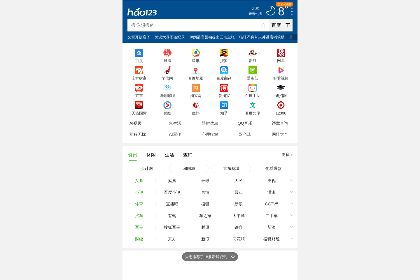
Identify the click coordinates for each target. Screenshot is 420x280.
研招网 (281, 96)
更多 (285, 154)
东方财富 (139, 78)
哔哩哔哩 (167, 96)
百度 (139, 61)
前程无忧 (138, 134)
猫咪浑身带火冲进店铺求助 (262, 37)
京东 (139, 96)
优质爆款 (273, 168)
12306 (281, 113)
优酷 (167, 113)
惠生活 (175, 123)
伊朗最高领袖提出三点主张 (212, 37)
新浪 (252, 61)
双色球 (245, 134)
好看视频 (280, 78)
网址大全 (280, 134)
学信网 (167, 78)
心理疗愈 (210, 134)
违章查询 (280, 123)
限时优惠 (210, 123)
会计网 (147, 168)
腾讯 (196, 61)
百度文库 (252, 113)
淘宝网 (196, 96)
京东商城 (231, 168)
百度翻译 (224, 78)
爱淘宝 (224, 96)
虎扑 (196, 113)
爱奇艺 (252, 78)
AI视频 (135, 123)
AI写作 (175, 134)
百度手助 (252, 96)
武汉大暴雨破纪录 (170, 37)
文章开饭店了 (138, 37)
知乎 (224, 113)
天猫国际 (139, 113)
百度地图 (195, 78)
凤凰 (167, 61)
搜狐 (224, 61)
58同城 (189, 168)
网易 (281, 61)
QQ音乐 (245, 123)
